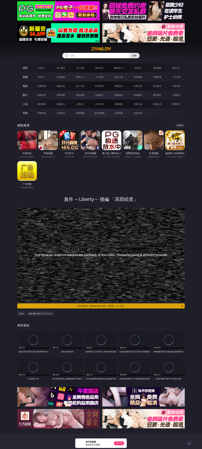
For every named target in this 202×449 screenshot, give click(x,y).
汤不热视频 (99, 113)
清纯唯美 (138, 95)
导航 (25, 113)
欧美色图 (80, 95)
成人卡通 (80, 86)
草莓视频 (80, 113)
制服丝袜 (119, 86)
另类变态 (176, 86)
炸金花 (138, 68)
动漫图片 (99, 95)
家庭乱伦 (61, 104)
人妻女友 (80, 104)
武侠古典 (99, 104)
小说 (25, 104)
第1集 (21, 313)
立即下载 (119, 443)
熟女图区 (157, 95)
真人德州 (61, 68)
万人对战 (80, 68)
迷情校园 (119, 104)
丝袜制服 (138, 77)
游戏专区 (99, 68)
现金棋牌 (157, 68)
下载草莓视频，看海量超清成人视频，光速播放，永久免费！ (130, 305)
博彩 (25, 68)
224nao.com (101, 49)
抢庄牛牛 (176, 68)
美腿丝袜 (119, 95)
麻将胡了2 (118, 68)
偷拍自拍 (61, 86)
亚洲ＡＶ (41, 77)
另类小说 (138, 104)
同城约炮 (41, 113)
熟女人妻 (119, 77)
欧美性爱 (99, 86)
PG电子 (41, 68)
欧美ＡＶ (80, 77)
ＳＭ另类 (176, 77)
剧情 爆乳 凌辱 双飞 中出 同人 (41, 313)
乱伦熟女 (157, 86)
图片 (25, 95)
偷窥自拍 (41, 95)
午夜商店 (61, 113)
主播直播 (157, 77)
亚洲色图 (61, 95)
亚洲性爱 (41, 86)
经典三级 (138, 86)
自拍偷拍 (61, 77)
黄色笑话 (157, 104)
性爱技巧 (176, 104)
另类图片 (176, 95)
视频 (25, 77)
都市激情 (41, 104)
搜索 (134, 55)
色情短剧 (138, 113)
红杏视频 (119, 113)
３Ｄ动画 (99, 77)
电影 (25, 86)
